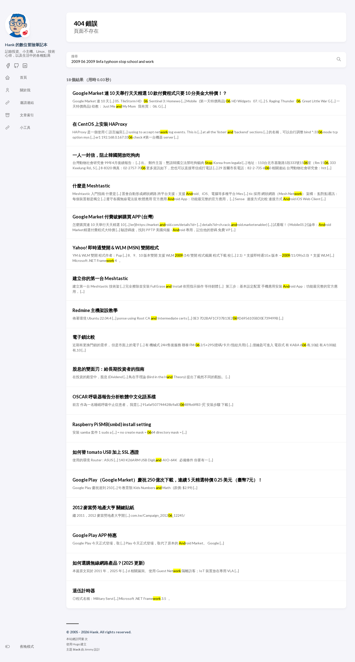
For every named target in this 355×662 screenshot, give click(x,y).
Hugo (76, 644)
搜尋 (74, 56)
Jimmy (88, 649)
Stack (76, 649)
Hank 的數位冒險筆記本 (26, 44)
